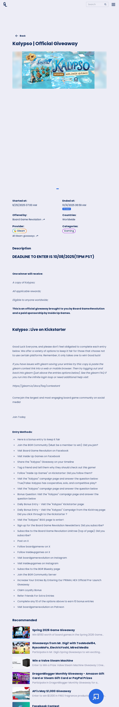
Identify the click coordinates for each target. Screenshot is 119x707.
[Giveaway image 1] (57, 189)
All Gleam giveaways (25, 235)
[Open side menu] (113, 4)
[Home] (5, 4)
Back (20, 36)
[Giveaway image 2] (61, 189)
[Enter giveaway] (96, 696)
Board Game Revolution (28, 219)
